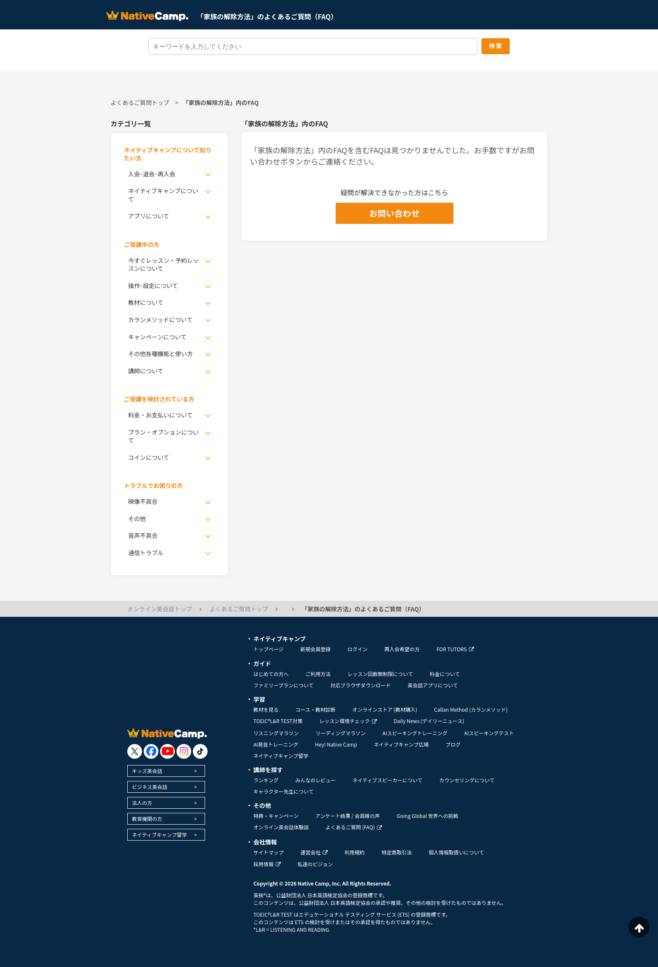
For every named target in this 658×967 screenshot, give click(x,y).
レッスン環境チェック (348, 720)
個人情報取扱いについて (456, 852)
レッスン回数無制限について (380, 673)
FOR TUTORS (455, 649)
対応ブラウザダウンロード (360, 685)
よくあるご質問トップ (140, 102)
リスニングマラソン (276, 732)
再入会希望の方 (402, 649)
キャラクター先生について (283, 791)
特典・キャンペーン (275, 815)
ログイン (357, 649)
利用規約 (355, 852)
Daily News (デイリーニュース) (429, 720)
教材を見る (266, 709)
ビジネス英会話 (149, 786)
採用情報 (267, 863)
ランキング (266, 780)
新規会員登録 (315, 649)
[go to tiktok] (200, 751)
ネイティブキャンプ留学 (159, 834)
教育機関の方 (147, 818)
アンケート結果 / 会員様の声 (347, 815)
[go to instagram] (183, 751)
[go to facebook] (151, 751)
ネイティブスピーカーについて (388, 780)
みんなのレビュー (315, 780)
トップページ (268, 649)
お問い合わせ (394, 213)
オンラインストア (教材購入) (384, 709)
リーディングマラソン (341, 732)
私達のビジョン (315, 863)
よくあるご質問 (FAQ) (354, 827)
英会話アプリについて (433, 685)
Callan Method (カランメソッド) (471, 709)
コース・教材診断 (315, 709)
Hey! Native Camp (336, 744)
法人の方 (142, 802)
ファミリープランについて (283, 685)
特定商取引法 (397, 852)
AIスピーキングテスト (489, 732)
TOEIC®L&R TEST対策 (278, 720)
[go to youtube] (167, 751)
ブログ (453, 744)
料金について (445, 673)
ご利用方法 (318, 673)
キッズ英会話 (147, 770)
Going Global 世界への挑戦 (427, 815)
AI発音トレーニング (275, 744)
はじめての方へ (271, 673)
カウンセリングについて (467, 780)
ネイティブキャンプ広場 (401, 744)
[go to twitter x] (134, 751)
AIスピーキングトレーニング (414, 732)
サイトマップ (268, 852)
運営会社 (314, 852)
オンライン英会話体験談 (281, 827)
